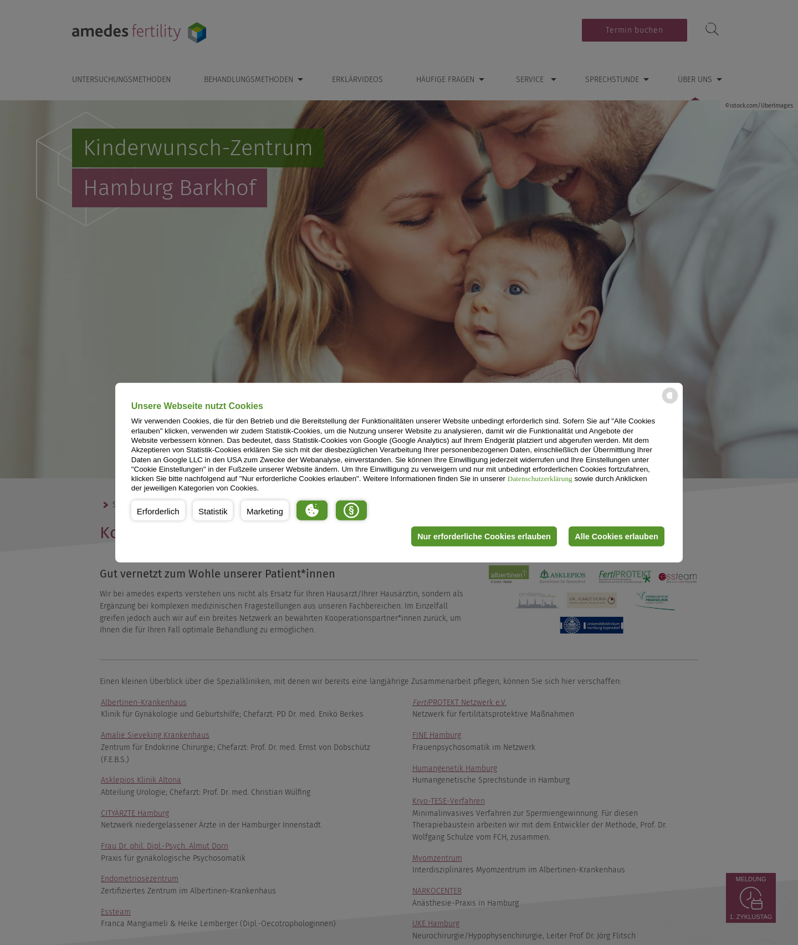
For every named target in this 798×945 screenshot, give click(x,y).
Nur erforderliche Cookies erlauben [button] (484, 536)
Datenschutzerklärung (540, 478)
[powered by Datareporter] (670, 403)
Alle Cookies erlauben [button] (616, 536)
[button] (158, 510)
